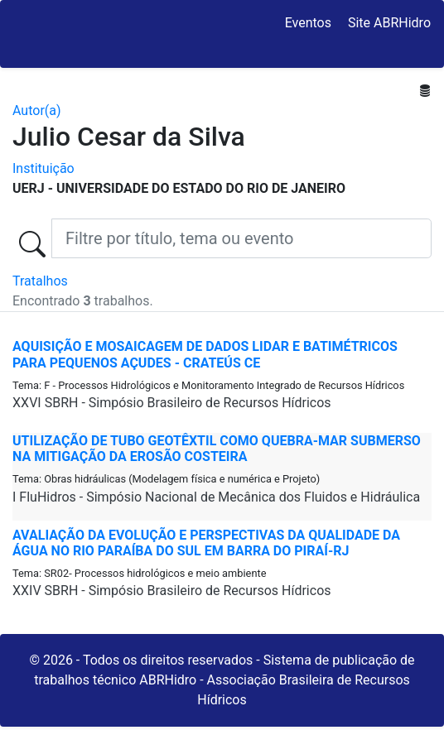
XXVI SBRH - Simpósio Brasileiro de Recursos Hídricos (171, 403)
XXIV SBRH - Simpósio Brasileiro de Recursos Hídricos (171, 590)
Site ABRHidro (389, 23)
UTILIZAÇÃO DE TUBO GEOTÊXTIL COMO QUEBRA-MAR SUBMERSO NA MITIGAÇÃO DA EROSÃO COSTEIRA (216, 448)
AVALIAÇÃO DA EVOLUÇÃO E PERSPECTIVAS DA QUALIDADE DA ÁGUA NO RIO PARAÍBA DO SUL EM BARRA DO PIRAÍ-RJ (206, 543)
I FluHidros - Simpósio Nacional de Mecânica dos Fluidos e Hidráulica (216, 497)
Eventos (308, 23)
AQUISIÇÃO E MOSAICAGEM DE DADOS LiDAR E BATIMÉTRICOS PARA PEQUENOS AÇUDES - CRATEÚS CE (205, 354)
